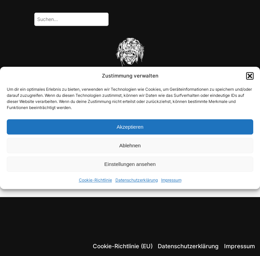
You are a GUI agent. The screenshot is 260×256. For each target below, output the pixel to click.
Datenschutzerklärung (136, 180)
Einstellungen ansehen (130, 164)
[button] (249, 75)
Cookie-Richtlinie (95, 180)
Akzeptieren (129, 127)
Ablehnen (129, 145)
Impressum (171, 180)
